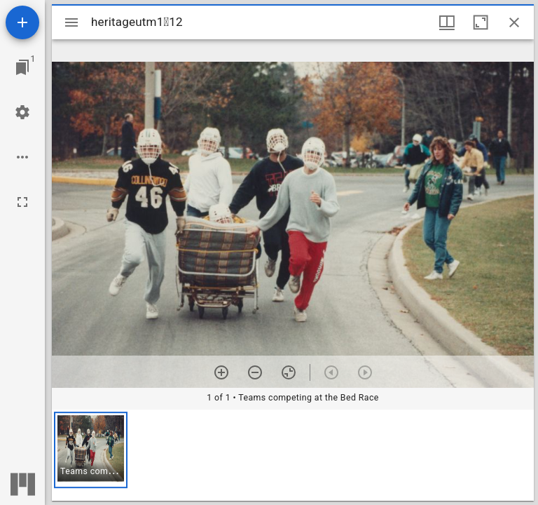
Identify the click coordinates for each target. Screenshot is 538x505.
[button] (90, 450)
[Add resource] (22, 22)
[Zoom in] (221, 372)
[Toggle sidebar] (71, 22)
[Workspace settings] (22, 112)
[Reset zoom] (288, 372)
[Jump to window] (22, 67)
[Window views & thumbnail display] (447, 22)
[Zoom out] (255, 372)
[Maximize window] (480, 22)
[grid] (293, 455)
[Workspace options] (22, 157)
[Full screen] (22, 202)
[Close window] (514, 22)
